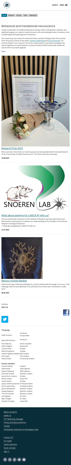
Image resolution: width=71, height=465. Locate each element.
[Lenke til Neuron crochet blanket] (22, 258)
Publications (33, 15)
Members (11, 15)
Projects (19, 15)
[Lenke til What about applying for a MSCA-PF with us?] (35, 189)
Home (4, 15)
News (25, 15)
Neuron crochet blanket (14, 280)
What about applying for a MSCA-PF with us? (25, 215)
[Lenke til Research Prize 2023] (35, 101)
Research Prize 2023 (12, 148)
